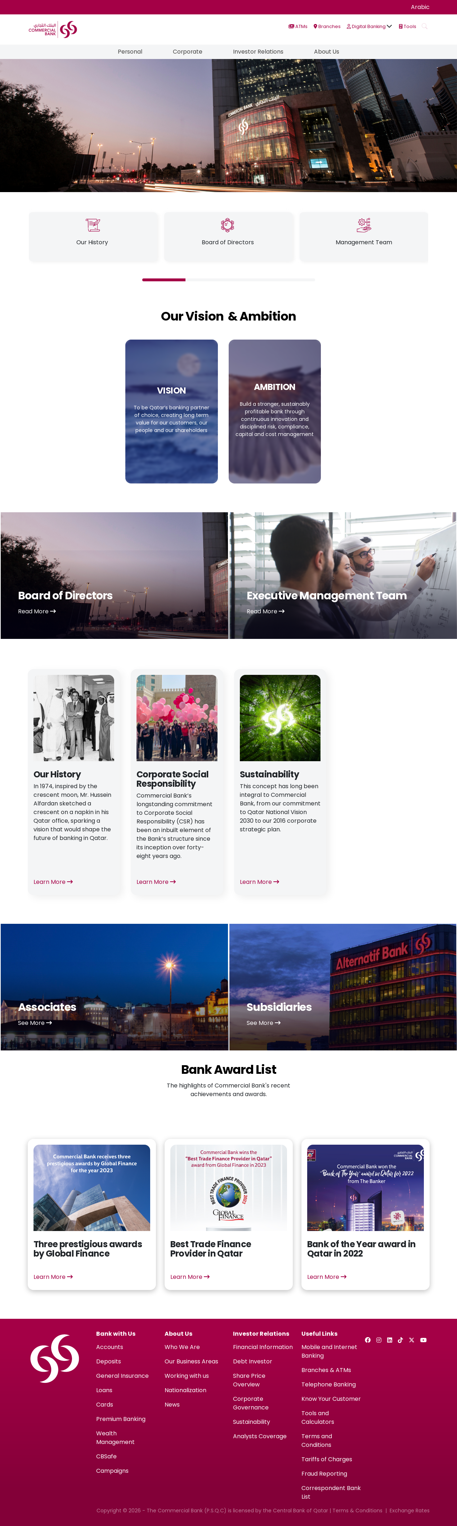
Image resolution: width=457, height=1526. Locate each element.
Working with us (187, 1376)
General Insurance (122, 1376)
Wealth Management (115, 1437)
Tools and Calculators (317, 1417)
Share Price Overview (249, 1380)
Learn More (53, 882)
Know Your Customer (331, 1399)
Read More (37, 611)
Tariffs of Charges (326, 1459)
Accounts (109, 1347)
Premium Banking (120, 1419)
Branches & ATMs (326, 1370)
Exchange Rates (410, 1510)
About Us (328, 51)
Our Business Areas (191, 1361)
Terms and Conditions (316, 1440)
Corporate (187, 51)
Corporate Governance (251, 1403)
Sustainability (251, 1422)
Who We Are (182, 1347)
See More (35, 1023)
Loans (104, 1390)
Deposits (108, 1361)
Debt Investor (252, 1361)
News (172, 1404)
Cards (104, 1404)
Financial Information (263, 1347)
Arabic (420, 7)
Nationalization (185, 1390)
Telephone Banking (328, 1384)
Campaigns (112, 1471)
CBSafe (106, 1456)
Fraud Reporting (324, 1474)
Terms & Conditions (357, 1510)
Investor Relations (258, 51)
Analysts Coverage (260, 1436)
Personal (128, 51)
